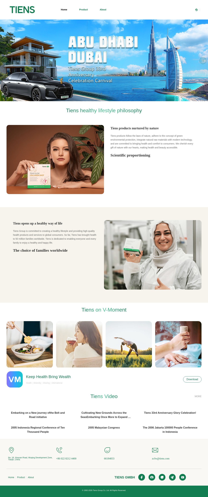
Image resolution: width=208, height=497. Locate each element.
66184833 (109, 458)
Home (64, 9)
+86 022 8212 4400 (66, 458)
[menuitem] (22, 10)
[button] (97, 99)
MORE (198, 396)
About (103, 9)
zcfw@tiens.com (160, 458)
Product (83, 9)
